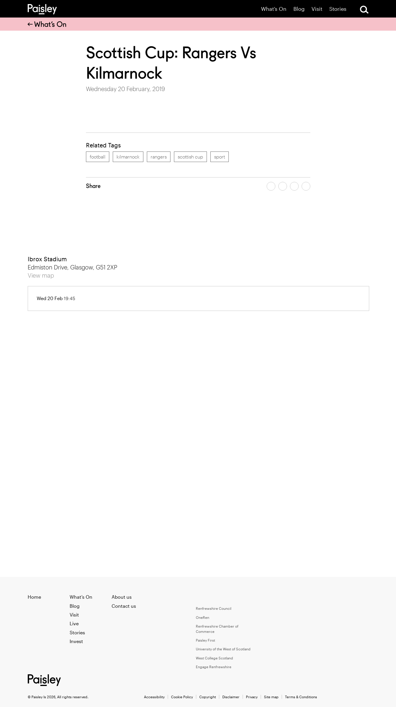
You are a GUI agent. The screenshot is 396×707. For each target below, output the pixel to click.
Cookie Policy (182, 697)
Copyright (207, 697)
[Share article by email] (294, 186)
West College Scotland (214, 658)
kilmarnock (128, 156)
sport (219, 156)
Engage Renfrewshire (213, 667)
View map (41, 275)
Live (74, 623)
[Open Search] (364, 10)
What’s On (273, 9)
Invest (76, 641)
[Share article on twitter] (282, 186)
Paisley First (205, 640)
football (97, 156)
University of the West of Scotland (223, 649)
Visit (316, 9)
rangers (159, 156)
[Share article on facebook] (271, 186)
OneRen (202, 617)
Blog (299, 9)
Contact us (124, 606)
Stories (337, 9)
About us (122, 597)
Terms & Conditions (301, 697)
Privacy (252, 697)
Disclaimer (231, 697)
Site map (271, 697)
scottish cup (190, 156)
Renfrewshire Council (213, 608)
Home (34, 597)
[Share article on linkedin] (306, 186)
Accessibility (154, 697)
